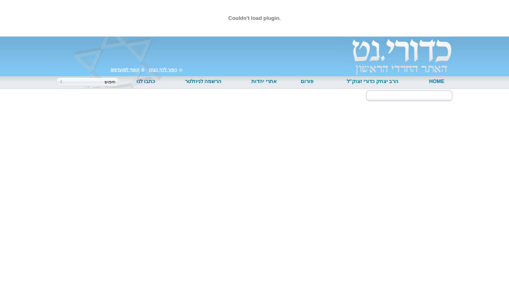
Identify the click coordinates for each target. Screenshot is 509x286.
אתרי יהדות (264, 81)
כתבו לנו (145, 81)
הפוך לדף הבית (163, 69)
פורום (307, 81)
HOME (436, 81)
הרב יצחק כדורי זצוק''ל (373, 81)
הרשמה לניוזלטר (203, 81)
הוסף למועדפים (125, 69)
